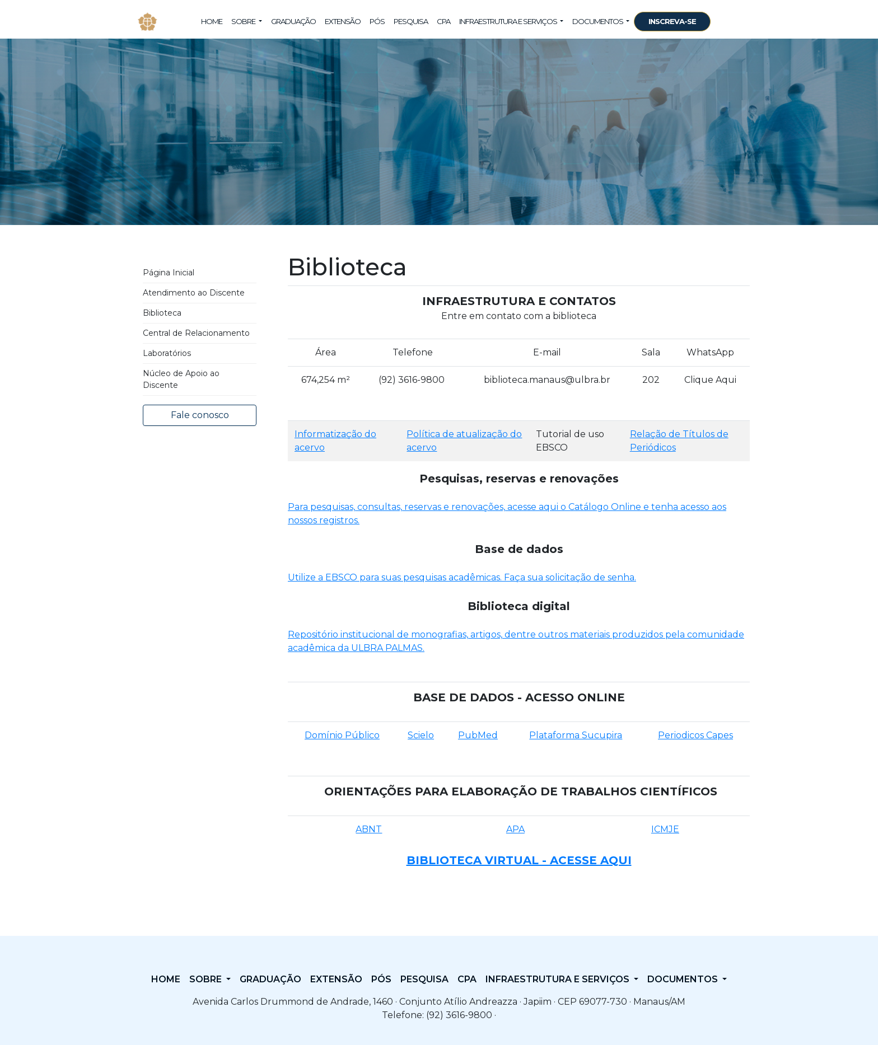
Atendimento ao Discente (194, 293)
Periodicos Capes (695, 735)
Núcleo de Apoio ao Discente (181, 379)
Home (211, 21)
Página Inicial (168, 273)
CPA (443, 21)
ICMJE (665, 829)
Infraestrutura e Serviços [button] (508, 21)
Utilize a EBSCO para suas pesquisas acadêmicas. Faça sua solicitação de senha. (462, 577)
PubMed (478, 735)
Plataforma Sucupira (575, 735)
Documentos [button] (598, 21)
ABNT (369, 829)
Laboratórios (167, 353)
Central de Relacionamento (196, 333)
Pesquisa (411, 21)
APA (515, 829)
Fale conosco (200, 415)
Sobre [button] (243, 21)
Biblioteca (162, 313)
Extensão (343, 21)
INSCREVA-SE (672, 21)
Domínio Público (342, 735)
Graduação (293, 21)
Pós (377, 21)
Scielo (421, 735)
